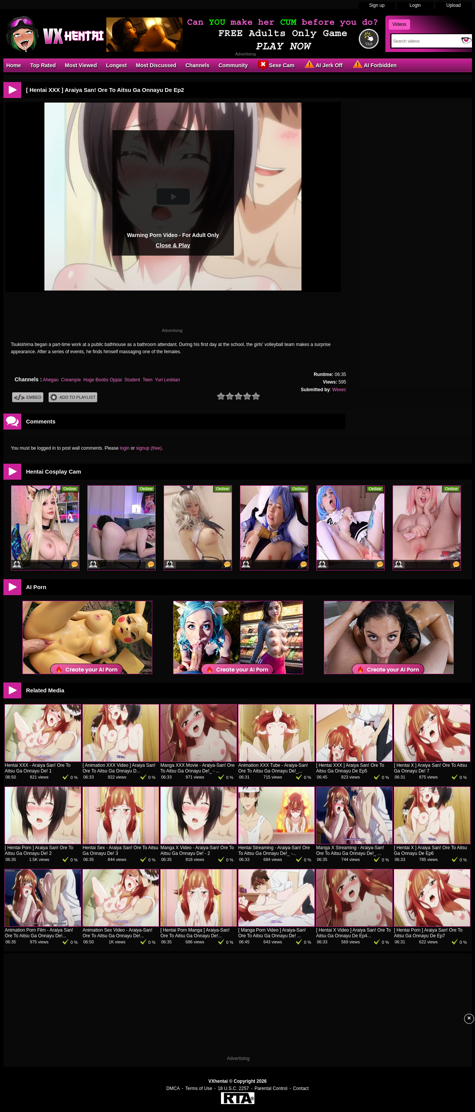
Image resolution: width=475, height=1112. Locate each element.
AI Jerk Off (322, 65)
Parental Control (270, 1088)
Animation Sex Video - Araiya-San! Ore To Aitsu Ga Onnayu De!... (118, 932)
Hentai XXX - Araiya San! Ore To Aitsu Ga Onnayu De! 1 (38, 768)
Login (415, 5)
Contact (301, 1088)
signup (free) (148, 448)
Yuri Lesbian (167, 379)
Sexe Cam (275, 65)
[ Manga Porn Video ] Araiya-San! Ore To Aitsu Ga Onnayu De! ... (272, 932)
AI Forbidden (374, 65)
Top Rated (42, 65)
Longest (116, 65)
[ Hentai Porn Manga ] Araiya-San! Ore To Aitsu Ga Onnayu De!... (195, 932)
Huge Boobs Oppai (103, 379)
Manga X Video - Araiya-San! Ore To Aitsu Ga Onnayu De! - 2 (197, 850)
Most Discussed (156, 65)
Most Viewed (81, 65)
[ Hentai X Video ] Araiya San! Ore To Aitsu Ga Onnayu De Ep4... (353, 932)
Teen (147, 379)
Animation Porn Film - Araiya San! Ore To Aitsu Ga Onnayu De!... (39, 932)
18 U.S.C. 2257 (233, 1088)
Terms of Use (198, 1088)
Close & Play (173, 245)
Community (233, 65)
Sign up (377, 5)
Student (132, 379)
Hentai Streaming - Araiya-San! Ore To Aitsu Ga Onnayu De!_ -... (274, 850)
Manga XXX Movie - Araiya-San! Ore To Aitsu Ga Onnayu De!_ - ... (198, 768)
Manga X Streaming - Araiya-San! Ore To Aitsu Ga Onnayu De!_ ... (350, 850)
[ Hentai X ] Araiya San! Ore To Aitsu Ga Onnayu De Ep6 (430, 850)
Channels (197, 65)
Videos (399, 24)
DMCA (173, 1088)
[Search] (424, 41)
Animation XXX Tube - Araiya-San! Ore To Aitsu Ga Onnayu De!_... (273, 768)
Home (13, 65)
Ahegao (50, 379)
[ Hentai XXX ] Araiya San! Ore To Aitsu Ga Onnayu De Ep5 (350, 768)
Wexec (339, 389)
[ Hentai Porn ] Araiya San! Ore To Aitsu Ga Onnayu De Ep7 (428, 932)
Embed (27, 397)
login (124, 448)
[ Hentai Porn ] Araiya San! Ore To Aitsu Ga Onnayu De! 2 (39, 850)
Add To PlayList (73, 397)
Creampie (71, 379)
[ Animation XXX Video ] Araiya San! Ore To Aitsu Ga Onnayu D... (119, 768)
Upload (453, 5)
